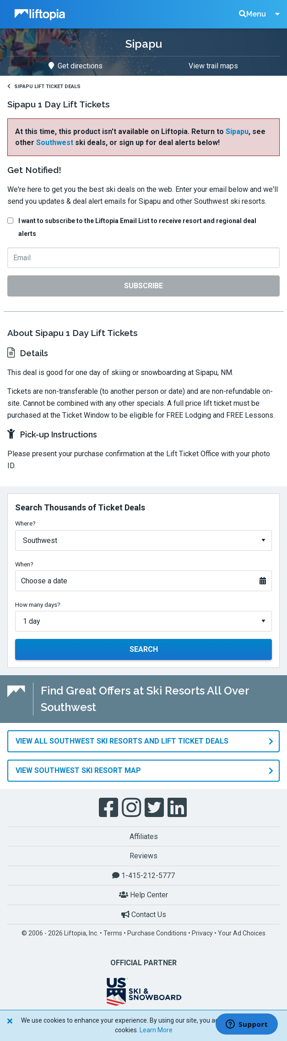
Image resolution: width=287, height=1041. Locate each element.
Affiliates (144, 836)
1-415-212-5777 (143, 875)
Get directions (76, 66)
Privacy (202, 933)
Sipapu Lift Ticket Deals (44, 87)
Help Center (143, 894)
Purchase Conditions (157, 933)
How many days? (37, 604)
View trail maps (213, 66)
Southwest (54, 142)
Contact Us (143, 914)
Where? (25, 523)
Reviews (143, 855)
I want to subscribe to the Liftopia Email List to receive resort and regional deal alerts (137, 227)
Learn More (156, 1030)
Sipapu (237, 131)
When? (24, 564)
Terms (112, 933)
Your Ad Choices (241, 933)
